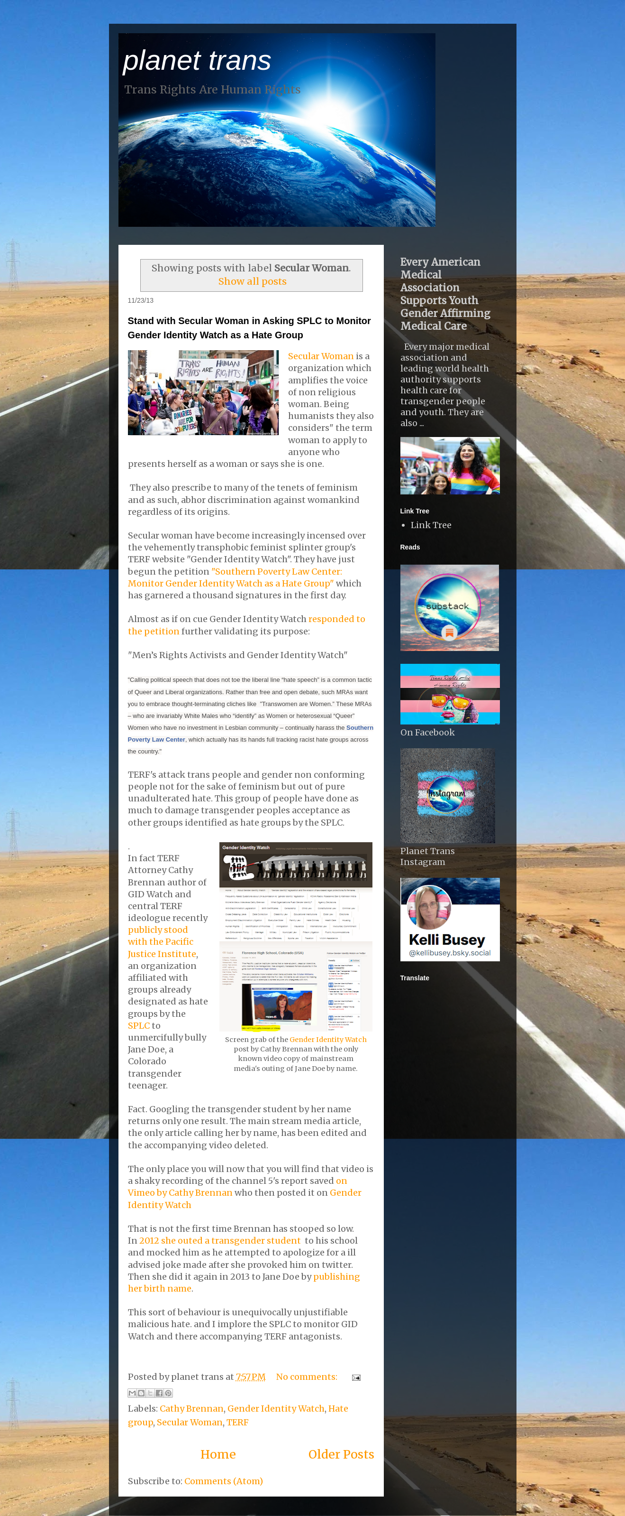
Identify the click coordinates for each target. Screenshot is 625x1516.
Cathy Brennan (192, 1408)
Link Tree (431, 525)
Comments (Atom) (223, 1481)
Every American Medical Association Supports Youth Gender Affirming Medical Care (445, 294)
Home (218, 1454)
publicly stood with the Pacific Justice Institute (162, 941)
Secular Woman (321, 356)
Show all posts (252, 281)
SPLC (139, 1025)
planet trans (197, 60)
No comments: (307, 1376)
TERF (237, 1422)
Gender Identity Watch (328, 1039)
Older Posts (341, 1454)
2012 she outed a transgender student (220, 1240)
